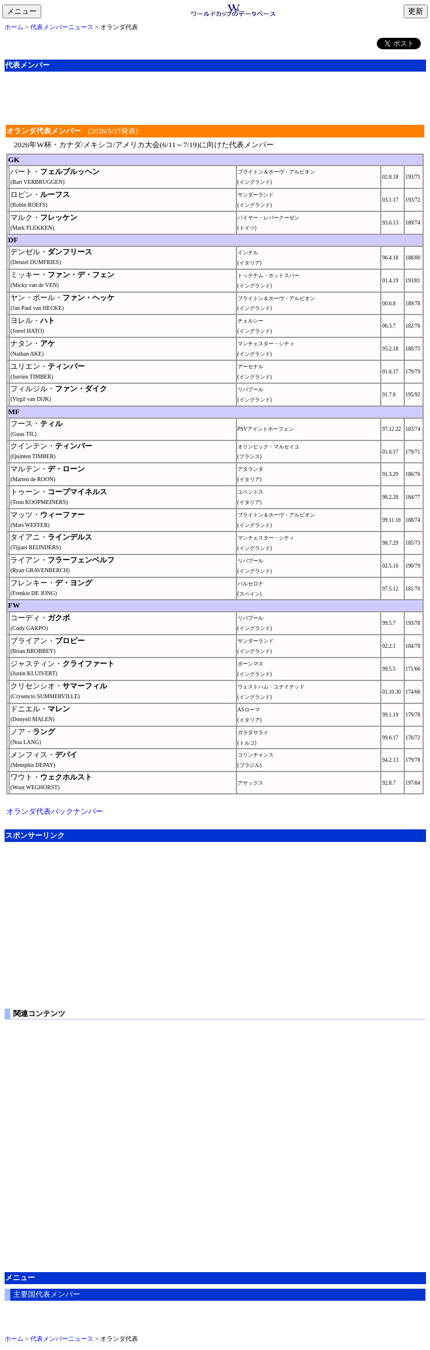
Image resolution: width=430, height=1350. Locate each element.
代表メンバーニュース (61, 26)
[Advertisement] (215, 96)
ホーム (14, 26)
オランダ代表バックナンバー (54, 811)
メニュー (24, 12)
